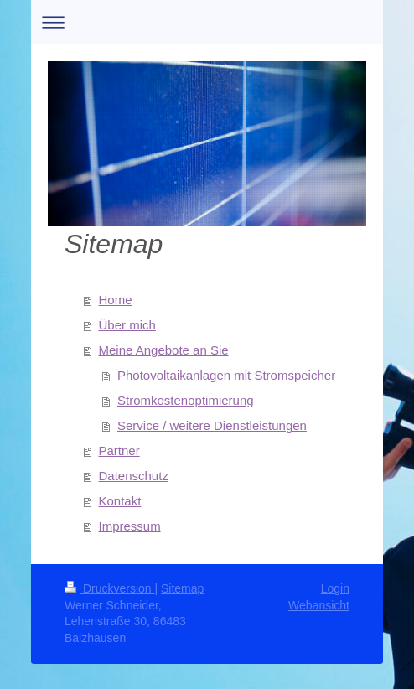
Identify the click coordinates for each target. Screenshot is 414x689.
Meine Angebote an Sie (164, 350)
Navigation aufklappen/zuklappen (207, 22)
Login (335, 588)
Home (115, 300)
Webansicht (318, 605)
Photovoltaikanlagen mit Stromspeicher (226, 375)
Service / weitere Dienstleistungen (212, 425)
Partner (119, 450)
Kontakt (120, 501)
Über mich (127, 325)
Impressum (130, 526)
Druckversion (109, 588)
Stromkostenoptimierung (185, 400)
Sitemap (182, 588)
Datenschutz (133, 476)
